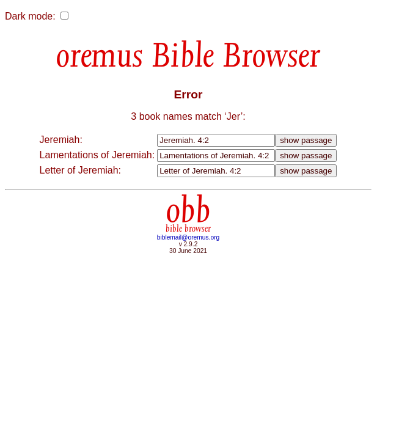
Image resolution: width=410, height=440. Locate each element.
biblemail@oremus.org (188, 237)
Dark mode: (30, 16)
